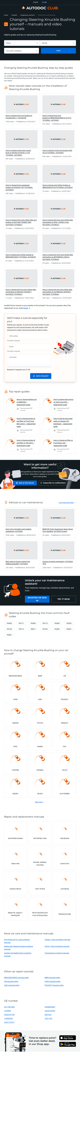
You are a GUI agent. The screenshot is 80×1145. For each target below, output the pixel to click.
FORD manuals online (52, 982)
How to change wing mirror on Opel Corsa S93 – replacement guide (63, 402)
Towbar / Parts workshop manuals (57, 941)
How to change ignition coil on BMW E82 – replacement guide (26, 402)
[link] (21, 109)
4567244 (48, 1016)
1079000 (7, 1012)
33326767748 (9, 1016)
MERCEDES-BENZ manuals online (16, 979)
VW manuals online (11, 982)
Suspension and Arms (27, 15)
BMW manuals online (52, 979)
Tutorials (14, 15)
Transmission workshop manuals (57, 954)
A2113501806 (9, 1008)
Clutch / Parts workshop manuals (57, 947)
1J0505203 (8, 1019)
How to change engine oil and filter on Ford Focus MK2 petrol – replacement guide (26, 422)
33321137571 (9, 1023)
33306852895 (50, 1008)
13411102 (48, 1019)
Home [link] (6, 15)
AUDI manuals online (11, 986)
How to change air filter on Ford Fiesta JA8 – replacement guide (63, 443)
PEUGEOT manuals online (54, 986)
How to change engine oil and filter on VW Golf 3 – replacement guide (26, 443)
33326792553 (50, 1012)
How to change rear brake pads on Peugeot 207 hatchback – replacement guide (62, 422)
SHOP (35, 2)
